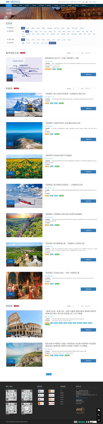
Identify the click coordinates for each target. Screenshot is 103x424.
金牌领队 (70, 5)
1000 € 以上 (52, 43)
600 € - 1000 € (44, 43)
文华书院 (34, 5)
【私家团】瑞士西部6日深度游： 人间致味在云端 (63, 184)
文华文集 (56, 5)
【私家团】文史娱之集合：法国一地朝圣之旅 (62, 272)
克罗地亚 (53, 34)
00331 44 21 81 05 (77, 1)
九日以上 (69, 39)
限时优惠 (61, 397)
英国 (33, 34)
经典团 (38, 28)
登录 (90, 1)
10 (76, 53)
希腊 (83, 31)
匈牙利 (38, 34)
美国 (94, 34)
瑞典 (91, 31)
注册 (94, 1)
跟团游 (8, 5)
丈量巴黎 (27, 5)
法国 (27, 31)
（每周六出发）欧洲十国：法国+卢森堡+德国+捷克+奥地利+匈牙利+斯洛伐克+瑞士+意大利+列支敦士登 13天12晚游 (70, 312)
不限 (23, 28)
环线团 (27, 28)
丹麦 (59, 31)
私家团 (68, 28)
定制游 (14, 5)
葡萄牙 (78, 31)
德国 (31, 31)
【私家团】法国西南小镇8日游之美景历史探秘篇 (63, 214)
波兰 (58, 34)
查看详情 (24, 69)
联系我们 (84, 5)
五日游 (48, 39)
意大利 (45, 31)
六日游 (53, 39)
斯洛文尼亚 (73, 34)
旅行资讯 (63, 5)
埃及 (85, 34)
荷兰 (74, 31)
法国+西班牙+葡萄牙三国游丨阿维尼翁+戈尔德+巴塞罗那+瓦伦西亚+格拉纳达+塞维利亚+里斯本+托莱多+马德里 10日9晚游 (70, 344)
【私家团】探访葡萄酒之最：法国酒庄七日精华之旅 (64, 243)
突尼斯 (80, 34)
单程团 (43, 28)
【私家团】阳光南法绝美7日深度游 (58, 155)
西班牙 (50, 31)
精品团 (32, 28)
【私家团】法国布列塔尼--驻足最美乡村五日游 (62, 123)
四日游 (43, 39)
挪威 (87, 31)
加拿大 (23, 36)
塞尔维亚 (63, 34)
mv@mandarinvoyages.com (81, 397)
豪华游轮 (49, 5)
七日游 (58, 39)
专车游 (62, 28)
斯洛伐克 (28, 34)
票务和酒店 (41, 5)
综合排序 (90, 53)
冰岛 (23, 34)
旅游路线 (61, 392)
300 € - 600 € (36, 43)
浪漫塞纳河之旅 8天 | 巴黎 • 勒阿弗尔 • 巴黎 (62, 58)
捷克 (41, 31)
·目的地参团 (49, 28)
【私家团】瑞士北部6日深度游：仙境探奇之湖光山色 (65, 93)
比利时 (63, 31)
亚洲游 (20, 5)
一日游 (27, 39)
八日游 (63, 39)
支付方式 (61, 403)
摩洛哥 (68, 31)
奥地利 (43, 34)
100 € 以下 (28, 43)
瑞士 (55, 31)
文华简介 (77, 5)
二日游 (32, 39)
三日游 (38, 39)
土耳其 (89, 34)
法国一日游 (56, 28)
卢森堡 (35, 31)
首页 (7, 16)
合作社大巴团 (75, 28)
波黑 (68, 34)
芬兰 (48, 34)
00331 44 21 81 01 (65, 1)
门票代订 (82, 28)
